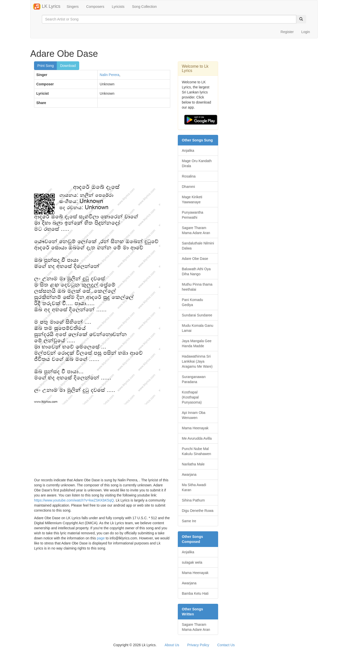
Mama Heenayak (195, 428)
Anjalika (188, 150)
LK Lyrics (46, 6)
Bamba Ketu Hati (195, 593)
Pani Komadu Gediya (192, 302)
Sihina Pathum (193, 500)
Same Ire (189, 521)
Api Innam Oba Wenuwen (193, 415)
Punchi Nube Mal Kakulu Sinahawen (196, 451)
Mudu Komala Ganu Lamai (197, 328)
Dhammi (188, 187)
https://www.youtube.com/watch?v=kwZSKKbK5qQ (74, 500)
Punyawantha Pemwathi (192, 214)
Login (305, 32)
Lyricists (118, 7)
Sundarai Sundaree (197, 315)
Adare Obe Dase (195, 259)
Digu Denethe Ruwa (197, 511)
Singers (72, 7)
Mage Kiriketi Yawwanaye (192, 199)
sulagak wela (192, 562)
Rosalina (188, 176)
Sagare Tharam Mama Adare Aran (196, 230)
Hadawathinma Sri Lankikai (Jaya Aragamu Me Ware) (197, 361)
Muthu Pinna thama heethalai (197, 286)
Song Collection (144, 7)
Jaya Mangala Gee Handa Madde (197, 343)
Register (287, 32)
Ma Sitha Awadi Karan (194, 487)
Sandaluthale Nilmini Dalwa (198, 245)
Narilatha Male (193, 464)
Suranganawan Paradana (194, 379)
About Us (172, 645)
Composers (95, 7)
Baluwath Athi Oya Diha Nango (196, 271)
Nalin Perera (109, 75)
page (101, 538)
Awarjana (189, 474)
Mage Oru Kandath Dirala (197, 163)
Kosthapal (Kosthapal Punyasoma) (192, 397)
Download (68, 66)
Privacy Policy (198, 645)
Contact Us (226, 645)
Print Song (45, 66)
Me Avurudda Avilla (197, 438)
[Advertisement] (102, 148)
